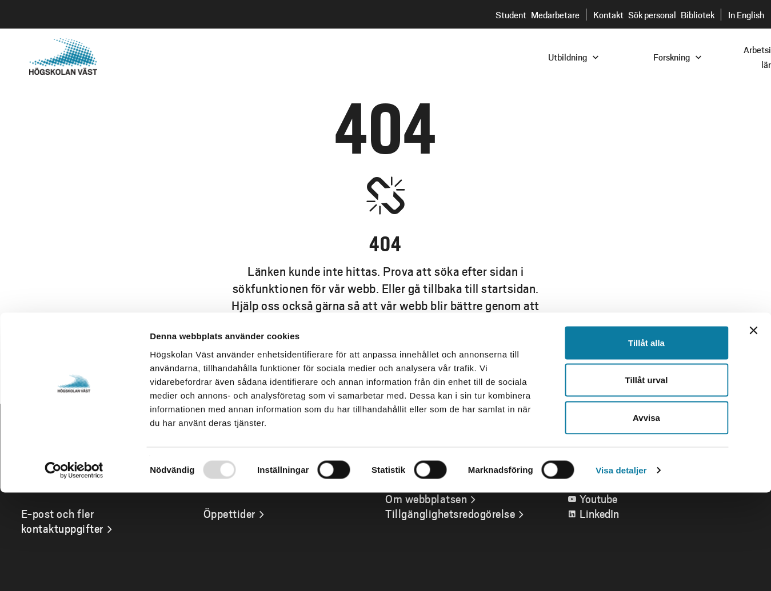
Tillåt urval (646, 479)
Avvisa (646, 516)
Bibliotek (697, 15)
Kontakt (608, 15)
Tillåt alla (646, 441)
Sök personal (652, 15)
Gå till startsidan (385, 371)
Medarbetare (555, 15)
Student (511, 15)
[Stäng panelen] (753, 429)
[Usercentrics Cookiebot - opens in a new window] (74, 568)
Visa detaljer (621, 568)
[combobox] (693, 56)
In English (746, 15)
